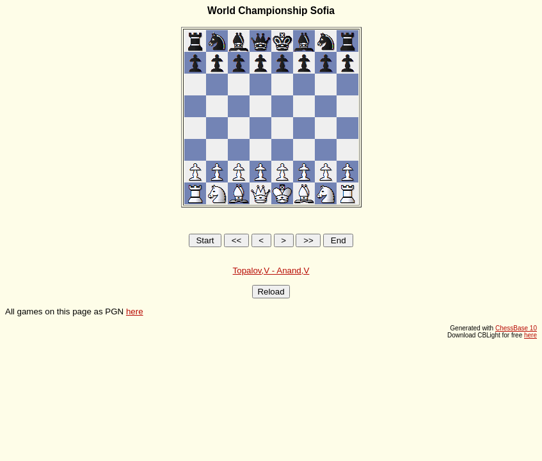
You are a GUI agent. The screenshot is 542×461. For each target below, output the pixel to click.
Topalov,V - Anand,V (271, 270)
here (134, 311)
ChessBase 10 (516, 328)
